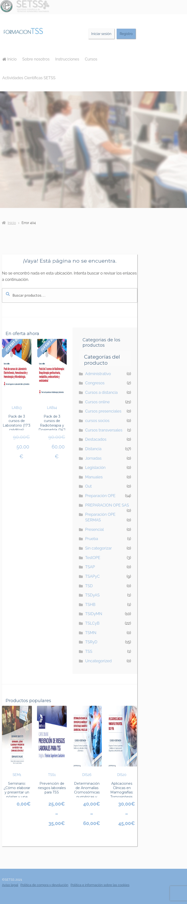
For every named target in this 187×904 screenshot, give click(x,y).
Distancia (93, 449)
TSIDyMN (93, 613)
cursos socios (97, 420)
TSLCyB (92, 623)
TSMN (90, 632)
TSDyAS (92, 595)
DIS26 (87, 741)
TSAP (90, 567)
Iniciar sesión (101, 34)
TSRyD (91, 642)
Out (88, 486)
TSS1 (52, 741)
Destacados (95, 439)
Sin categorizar (98, 548)
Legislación (95, 467)
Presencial (94, 529)
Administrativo (98, 373)
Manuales (94, 477)
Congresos (94, 383)
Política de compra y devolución (44, 885)
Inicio (9, 59)
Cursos (91, 59)
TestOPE (92, 557)
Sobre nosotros (36, 59)
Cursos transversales (103, 430)
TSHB (90, 604)
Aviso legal (10, 885)
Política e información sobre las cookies (100, 885)
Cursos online (97, 402)
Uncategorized (98, 661)
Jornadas (93, 458)
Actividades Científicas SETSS (29, 78)
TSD (89, 586)
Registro (126, 34)
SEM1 (17, 741)
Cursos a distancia (101, 392)
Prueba (91, 538)
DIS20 (122, 741)
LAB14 (52, 374)
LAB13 (16, 374)
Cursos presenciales (103, 411)
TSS (88, 651)
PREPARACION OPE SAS (107, 505)
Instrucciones (67, 59)
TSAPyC (92, 576)
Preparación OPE (100, 495)
